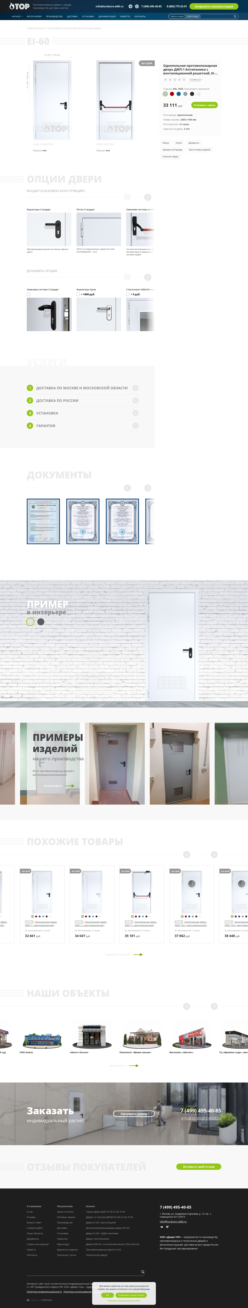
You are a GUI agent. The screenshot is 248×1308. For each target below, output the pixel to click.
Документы (33, 1238)
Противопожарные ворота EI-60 (103, 1249)
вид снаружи (43, 144)
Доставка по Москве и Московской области (83, 388)
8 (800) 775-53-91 (177, 6)
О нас (30, 1211)
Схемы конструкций (38, 1244)
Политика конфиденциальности (44, 1291)
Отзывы (31, 1217)
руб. (40, 936)
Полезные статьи (66, 1255)
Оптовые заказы (66, 1217)
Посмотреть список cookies (131, 1295)
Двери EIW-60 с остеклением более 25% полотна (112, 1244)
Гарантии (62, 1238)
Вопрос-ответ (34, 1222)
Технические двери (96, 1255)
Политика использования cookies (81, 1291)
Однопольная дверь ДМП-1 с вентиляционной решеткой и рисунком (48, 925)
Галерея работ (35, 1227)
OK (107, 1295)
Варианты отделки (67, 1249)
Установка (83, 413)
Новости (31, 1249)
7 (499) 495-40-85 (151, 6)
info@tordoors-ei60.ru (110, 6)
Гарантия (83, 425)
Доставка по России (83, 400)
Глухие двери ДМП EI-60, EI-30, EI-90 (105, 1211)
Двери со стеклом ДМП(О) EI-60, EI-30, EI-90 (109, 1217)
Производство (65, 1222)
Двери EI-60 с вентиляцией (101, 1222)
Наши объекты (35, 1233)
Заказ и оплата (65, 1211)
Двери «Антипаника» (97, 1238)
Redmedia (47, 1299)
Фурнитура (63, 1244)
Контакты (32, 1255)
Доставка (62, 1227)
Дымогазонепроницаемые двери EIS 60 (107, 1227)
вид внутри (105, 144)
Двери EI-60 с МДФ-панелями (102, 1233)
